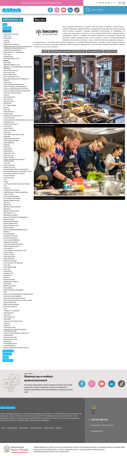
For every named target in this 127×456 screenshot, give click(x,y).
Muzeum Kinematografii (11, 221)
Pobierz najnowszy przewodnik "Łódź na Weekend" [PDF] (40, 3)
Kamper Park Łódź (9, 167)
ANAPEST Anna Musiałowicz (12, 50)
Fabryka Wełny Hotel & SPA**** (13, 116)
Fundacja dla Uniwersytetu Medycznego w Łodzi (18, 120)
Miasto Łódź (7, 204)
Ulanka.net (7, 325)
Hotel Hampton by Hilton (11, 141)
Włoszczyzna (8, 341)
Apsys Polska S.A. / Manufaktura (14, 52)
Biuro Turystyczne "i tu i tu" (12, 77)
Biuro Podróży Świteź (10, 74)
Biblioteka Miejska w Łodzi (12, 65)
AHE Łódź (7, 42)
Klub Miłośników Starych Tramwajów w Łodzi (17, 171)
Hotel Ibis (6, 145)
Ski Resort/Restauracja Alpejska (13, 290)
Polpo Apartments (9, 256)
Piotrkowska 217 (9, 248)
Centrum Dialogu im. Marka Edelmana (15, 86)
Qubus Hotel (7, 271)
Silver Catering (8, 288)
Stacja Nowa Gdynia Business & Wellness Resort (18, 294)
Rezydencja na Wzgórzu (11, 281)
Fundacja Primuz (9, 122)
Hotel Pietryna (8, 151)
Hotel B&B (7, 136)
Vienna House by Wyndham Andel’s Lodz (16, 333)
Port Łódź (7, 265)
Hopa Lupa (7, 132)
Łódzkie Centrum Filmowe (12, 190)
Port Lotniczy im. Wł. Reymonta (13, 263)
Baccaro (6, 60)
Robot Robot (8, 283)
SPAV (5, 292)
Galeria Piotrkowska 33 (11, 124)
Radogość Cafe (8, 273)
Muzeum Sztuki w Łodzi (11, 225)
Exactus (6, 107)
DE (106, 3)
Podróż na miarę (9, 254)
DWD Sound (7, 103)
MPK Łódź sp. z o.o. (10, 213)
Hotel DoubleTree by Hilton (12, 138)
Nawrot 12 (7, 232)
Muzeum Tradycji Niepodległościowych (15, 229)
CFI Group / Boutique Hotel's (12, 93)
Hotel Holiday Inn (9, 143)
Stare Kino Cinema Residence (13, 296)
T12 (5, 308)
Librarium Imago (9, 177)
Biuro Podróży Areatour (11, 70)
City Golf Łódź (8, 99)
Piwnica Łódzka (8, 252)
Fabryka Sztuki (8, 113)
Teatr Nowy (7, 315)
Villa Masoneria (8, 335)
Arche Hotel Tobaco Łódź (11, 58)
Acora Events (8, 38)
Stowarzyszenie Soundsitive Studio (14, 298)
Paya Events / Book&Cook (12, 240)
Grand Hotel (7, 126)
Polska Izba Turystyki (10, 261)
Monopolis (7, 209)
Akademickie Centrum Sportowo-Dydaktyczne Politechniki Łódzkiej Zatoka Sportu (18, 47)
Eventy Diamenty (9, 111)
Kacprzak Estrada (9, 165)
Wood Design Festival (10, 343)
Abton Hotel (7, 36)
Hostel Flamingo (9, 157)
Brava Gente (7, 82)
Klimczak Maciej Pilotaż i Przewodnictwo (16, 169)
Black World (7, 62)
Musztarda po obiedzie (11, 215)
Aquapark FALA (8, 56)
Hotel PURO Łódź (9, 153)
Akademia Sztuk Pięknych (11, 44)
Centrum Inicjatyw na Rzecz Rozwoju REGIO (17, 91)
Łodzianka (7, 188)
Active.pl (6, 40)
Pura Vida (7, 269)
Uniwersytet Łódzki (9, 327)
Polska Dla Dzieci (9, 259)
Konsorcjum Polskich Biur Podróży (14, 173)
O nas (5, 25)
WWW (45, 51)
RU (109, 3)
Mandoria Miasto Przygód (12, 200)
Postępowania (8, 361)
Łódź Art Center (8, 194)
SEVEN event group (10, 286)
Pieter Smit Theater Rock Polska (13, 244)
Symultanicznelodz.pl (10, 306)
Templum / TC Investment (11, 311)
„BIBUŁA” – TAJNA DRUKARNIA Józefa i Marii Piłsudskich (18, 67)
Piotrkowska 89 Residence (12, 246)
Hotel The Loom (8, 155)
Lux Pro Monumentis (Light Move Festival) (17, 184)
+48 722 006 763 (99, 419)
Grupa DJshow (8, 128)
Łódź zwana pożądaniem (11, 196)
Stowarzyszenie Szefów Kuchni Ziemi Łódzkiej (18, 300)
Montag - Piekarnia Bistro (11, 211)
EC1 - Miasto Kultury (10, 105)
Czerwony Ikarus (9, 101)
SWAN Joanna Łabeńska (11, 304)
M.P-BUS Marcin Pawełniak (12, 198)
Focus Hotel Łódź (9, 118)
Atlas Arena (7, 54)
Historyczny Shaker (10, 130)
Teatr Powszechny (9, 317)
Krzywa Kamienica (9, 175)
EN (100, 3)
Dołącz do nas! (8, 351)
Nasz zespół (7, 354)
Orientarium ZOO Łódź (10, 236)
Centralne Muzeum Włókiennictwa (14, 84)
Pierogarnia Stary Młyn (11, 242)
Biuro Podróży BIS (9, 72)
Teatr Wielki (7, 319)
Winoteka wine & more (10, 339)
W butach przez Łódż (10, 337)
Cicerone (6, 95)
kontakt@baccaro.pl (95, 51)
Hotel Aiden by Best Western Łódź (14, 134)
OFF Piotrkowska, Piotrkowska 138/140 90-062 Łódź (67, 51)
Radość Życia (8, 275)
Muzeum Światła (9, 227)
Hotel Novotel (8, 149)
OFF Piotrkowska (9, 234)
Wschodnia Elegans (10, 345)
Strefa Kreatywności (10, 302)
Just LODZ (7, 163)
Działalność (7, 28)
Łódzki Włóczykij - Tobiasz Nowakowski (16, 192)
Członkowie (7, 31)
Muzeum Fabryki (9, 219)
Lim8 (5, 180)
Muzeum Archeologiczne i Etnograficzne (16, 217)
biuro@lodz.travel (96, 431)
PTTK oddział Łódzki (10, 267)
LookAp (6, 182)
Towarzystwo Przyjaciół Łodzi (13, 321)
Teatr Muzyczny (8, 313)
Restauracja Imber (9, 279)
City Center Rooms (9, 97)
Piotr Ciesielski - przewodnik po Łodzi (15, 250)
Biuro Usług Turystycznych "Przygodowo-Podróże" (16, 79)
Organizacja (12, 19)
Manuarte (7, 202)
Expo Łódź (7, 109)
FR (103, 3)
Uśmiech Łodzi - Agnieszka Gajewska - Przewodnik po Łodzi (15, 330)
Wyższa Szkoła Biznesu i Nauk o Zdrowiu (16, 347)
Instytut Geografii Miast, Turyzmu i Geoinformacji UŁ (14, 160)
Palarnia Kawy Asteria (10, 238)
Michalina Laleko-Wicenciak (12, 207)
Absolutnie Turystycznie (11, 34)
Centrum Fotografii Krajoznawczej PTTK (16, 89)
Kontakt (5, 357)
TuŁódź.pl (7, 323)
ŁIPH (5, 186)
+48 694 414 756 (110, 51)
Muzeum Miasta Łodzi (10, 223)
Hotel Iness (7, 147)
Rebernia (6, 277)
